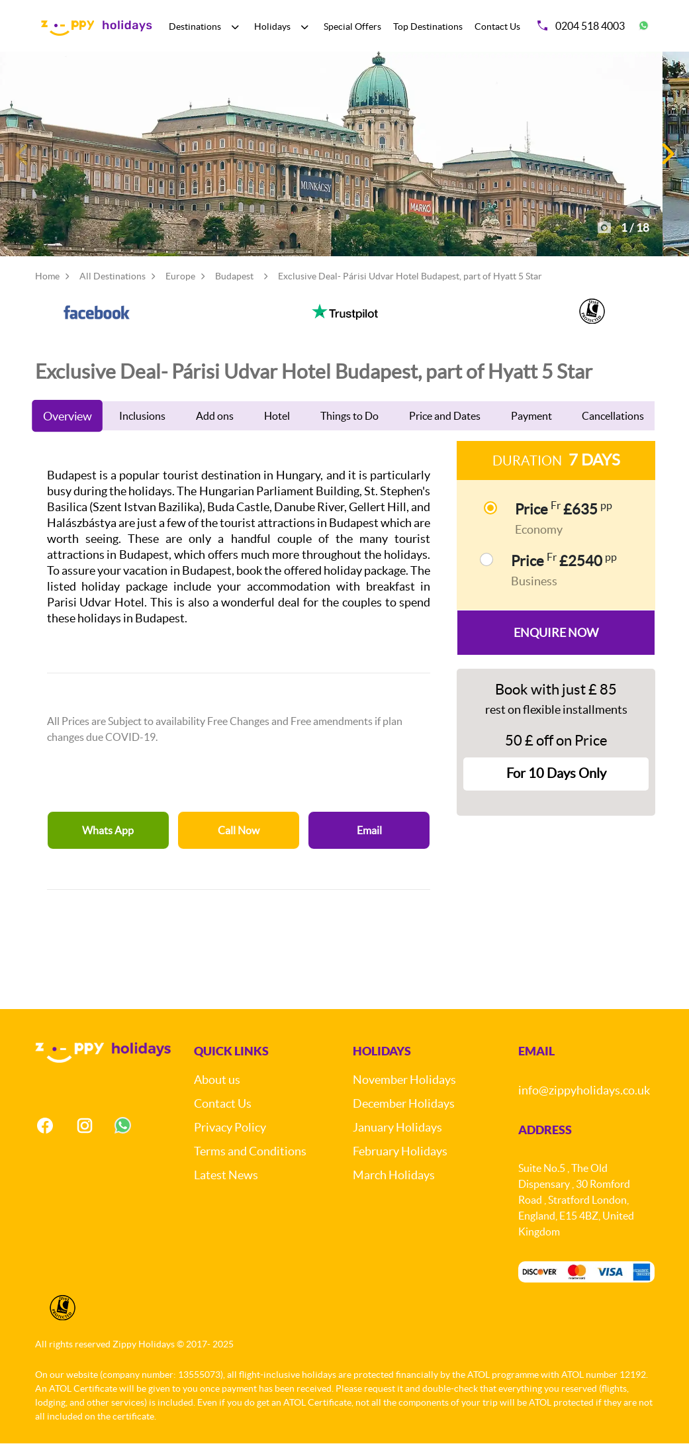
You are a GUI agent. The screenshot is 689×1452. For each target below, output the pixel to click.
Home (47, 284)
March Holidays (394, 1183)
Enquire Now (556, 641)
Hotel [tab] (277, 424)
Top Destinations (428, 26)
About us (217, 1088)
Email (369, 839)
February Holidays (400, 1160)
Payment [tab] (531, 424)
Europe (180, 284)
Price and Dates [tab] (445, 424)
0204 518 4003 (581, 26)
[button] (667, 158)
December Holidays (404, 1112)
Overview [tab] (66, 424)
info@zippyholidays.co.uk (584, 1099)
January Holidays (397, 1136)
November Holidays (404, 1088)
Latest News (226, 1183)
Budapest (234, 284)
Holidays (272, 26)
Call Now (238, 839)
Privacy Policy (230, 1136)
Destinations (195, 26)
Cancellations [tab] (613, 424)
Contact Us (497, 26)
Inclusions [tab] (142, 424)
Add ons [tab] (215, 424)
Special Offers (352, 26)
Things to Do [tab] (349, 424)
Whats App (108, 839)
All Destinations (112, 284)
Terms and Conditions (250, 1160)
